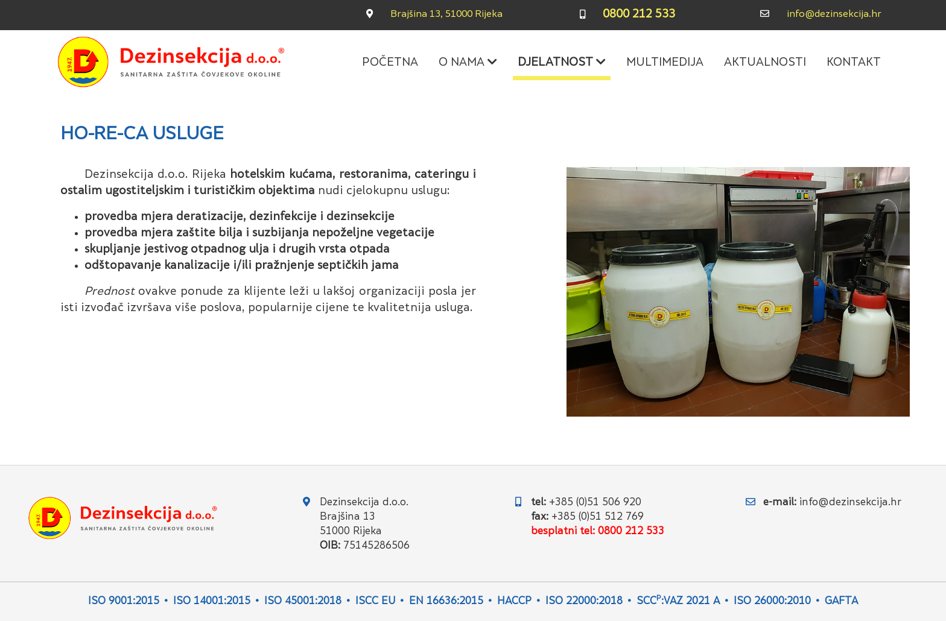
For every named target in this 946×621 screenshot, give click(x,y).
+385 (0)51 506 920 (595, 503)
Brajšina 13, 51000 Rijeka (446, 14)
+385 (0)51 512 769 (597, 517)
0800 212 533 (639, 14)
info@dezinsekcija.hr (834, 14)
